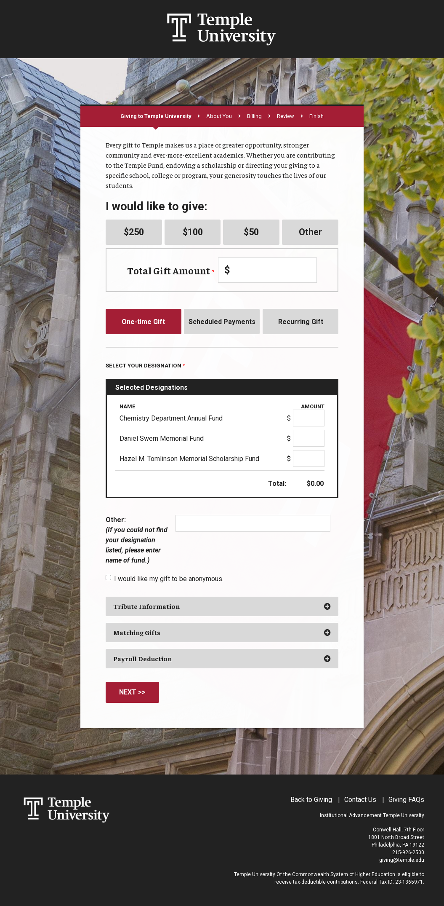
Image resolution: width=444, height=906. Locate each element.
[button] (222, 606)
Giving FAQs (406, 800)
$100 (193, 232)
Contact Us (360, 800)
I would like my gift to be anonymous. (168, 579)
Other (310, 232)
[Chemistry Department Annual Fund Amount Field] (308, 418)
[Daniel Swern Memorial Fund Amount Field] (308, 438)
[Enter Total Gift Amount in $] (267, 270)
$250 (134, 232)
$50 (251, 232)
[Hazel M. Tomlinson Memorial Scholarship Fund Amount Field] (308, 458)
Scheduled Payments (222, 322)
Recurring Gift (300, 322)
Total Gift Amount (170, 270)
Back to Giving (311, 800)
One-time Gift (143, 322)
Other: (136, 540)
